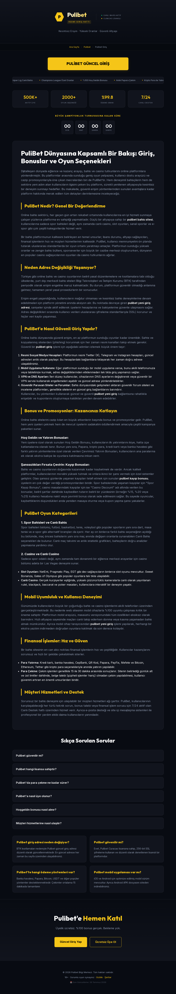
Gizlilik (99, 977)
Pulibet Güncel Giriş (88, 63)
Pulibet (87, 47)
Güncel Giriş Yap (71, 941)
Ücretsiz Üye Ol (105, 942)
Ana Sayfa (74, 47)
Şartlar (108, 977)
